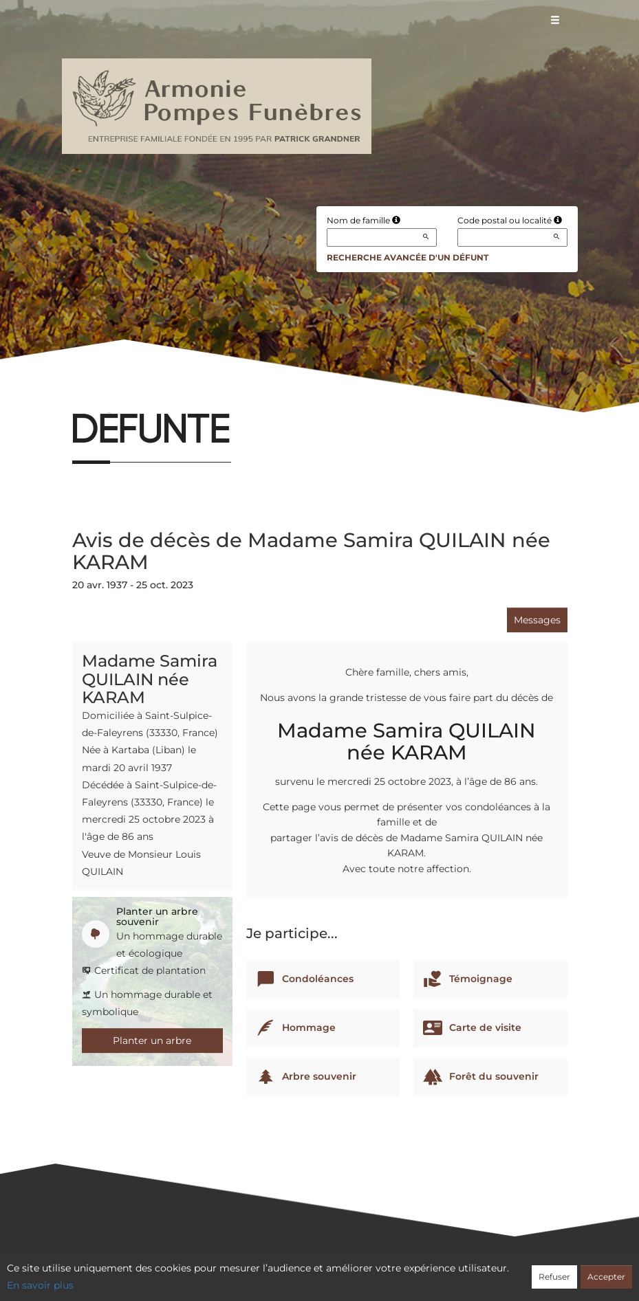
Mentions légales (443, 1271)
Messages (537, 620)
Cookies (375, 1271)
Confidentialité (312, 1271)
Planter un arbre (152, 1040)
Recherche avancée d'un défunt (407, 257)
